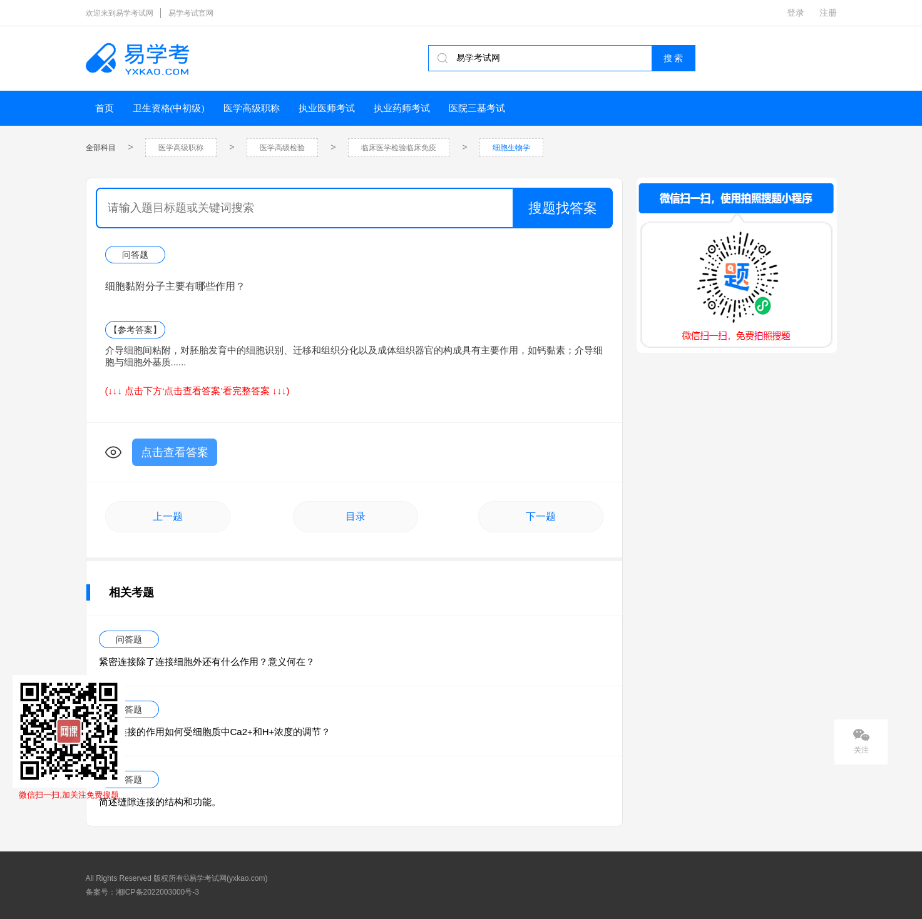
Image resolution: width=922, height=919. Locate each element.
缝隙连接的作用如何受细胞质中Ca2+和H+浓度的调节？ (215, 731)
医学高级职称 (251, 108)
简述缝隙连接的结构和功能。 (160, 801)
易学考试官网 (190, 13)
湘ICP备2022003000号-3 (157, 892)
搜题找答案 (562, 208)
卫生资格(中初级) (169, 108)
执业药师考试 (402, 108)
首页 (104, 108)
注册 (828, 13)
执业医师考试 (327, 108)
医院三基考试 (477, 108)
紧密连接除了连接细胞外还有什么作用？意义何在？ (207, 661)
